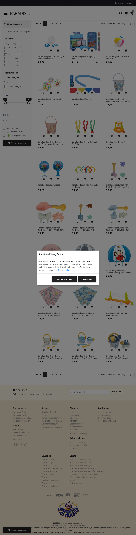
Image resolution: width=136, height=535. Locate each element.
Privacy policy (64, 270)
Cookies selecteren (64, 279)
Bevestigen (87, 279)
